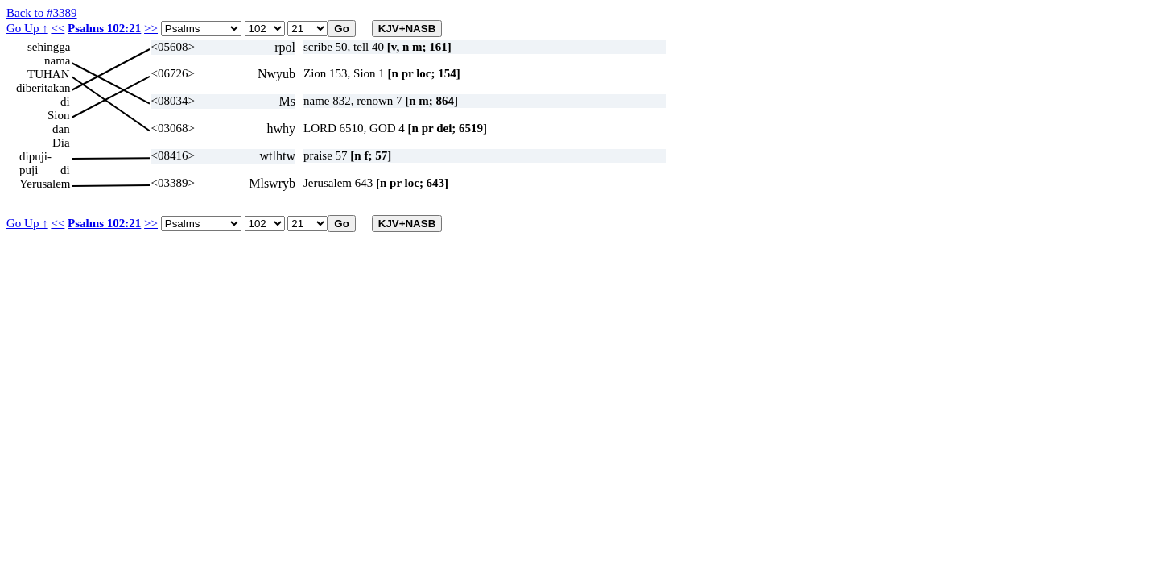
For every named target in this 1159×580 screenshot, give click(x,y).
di (65, 101)
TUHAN (48, 74)
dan (61, 128)
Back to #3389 (41, 12)
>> (151, 28)
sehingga (48, 46)
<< (57, 28)
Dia (61, 142)
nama (57, 60)
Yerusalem (44, 183)
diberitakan (43, 87)
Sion (58, 115)
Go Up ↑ (27, 28)
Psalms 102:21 (104, 28)
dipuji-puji (35, 157)
